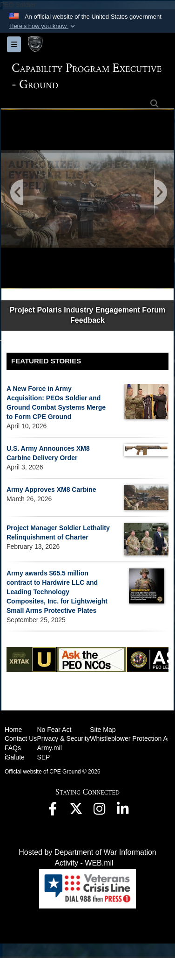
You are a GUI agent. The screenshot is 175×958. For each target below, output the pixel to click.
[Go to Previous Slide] (17, 192)
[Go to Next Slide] (160, 192)
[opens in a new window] (52, 811)
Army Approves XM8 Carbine (51, 489)
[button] (43, 26)
